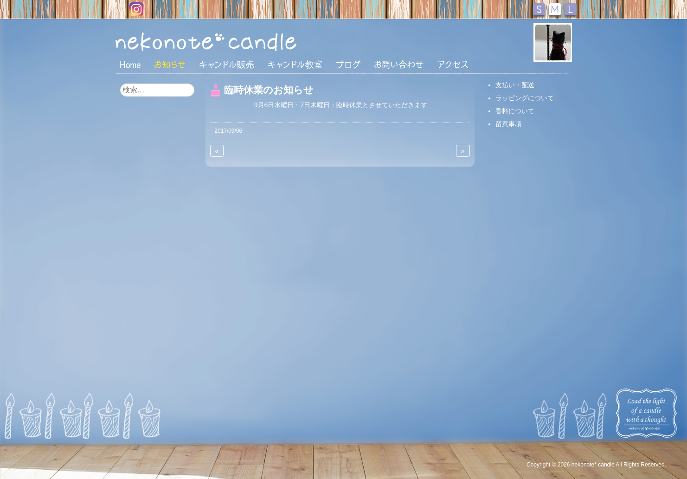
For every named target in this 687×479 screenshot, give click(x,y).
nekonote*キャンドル (234, 41)
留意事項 (508, 124)
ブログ (348, 64)
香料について (514, 111)
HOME (130, 64)
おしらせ (170, 64)
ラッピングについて (524, 98)
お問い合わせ (399, 64)
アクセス (452, 64)
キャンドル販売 (226, 64)
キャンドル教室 (295, 64)
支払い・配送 (514, 85)
